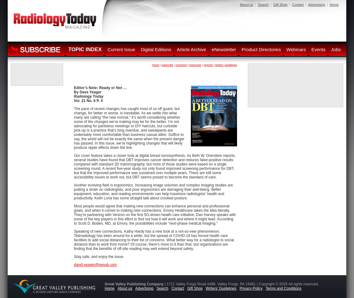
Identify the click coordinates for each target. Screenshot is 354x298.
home (155, 65)
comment (181, 65)
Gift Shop (280, 4)
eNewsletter (224, 49)
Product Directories (261, 49)
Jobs (336, 49)
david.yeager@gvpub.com (95, 265)
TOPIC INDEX (85, 49)
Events (318, 49)
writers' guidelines (226, 65)
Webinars (296, 49)
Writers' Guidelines (221, 288)
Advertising (316, 4)
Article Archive (191, 49)
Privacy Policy (251, 288)
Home (334, 4)
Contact (298, 4)
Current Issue (121, 49)
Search (263, 4)
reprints (208, 65)
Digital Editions (156, 49)
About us (246, 4)
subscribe (167, 65)
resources (195, 65)
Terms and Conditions (283, 288)
